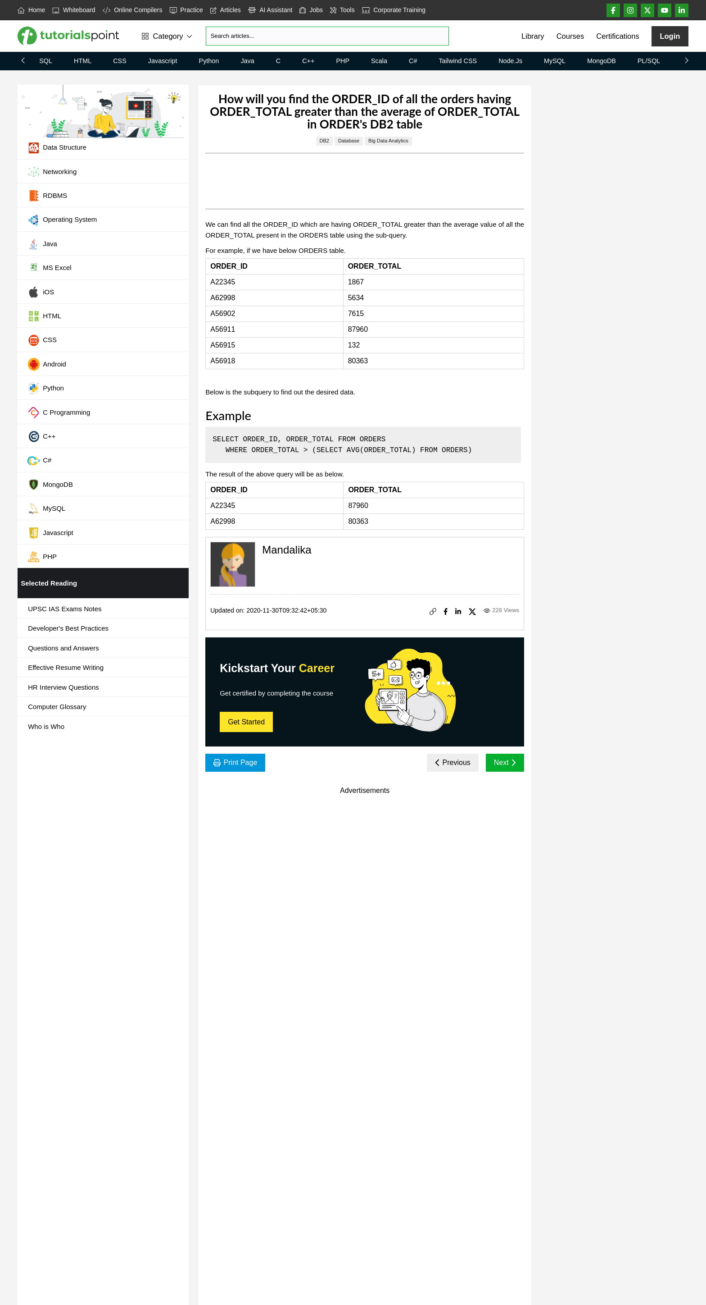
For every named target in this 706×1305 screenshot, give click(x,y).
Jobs (311, 10)
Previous (453, 762)
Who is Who (46, 726)
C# (413, 60)
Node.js (510, 60)
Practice (186, 10)
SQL (45, 60)
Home (31, 10)
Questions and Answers (63, 648)
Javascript (162, 60)
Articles (225, 10)
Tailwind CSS (458, 60)
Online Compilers (133, 10)
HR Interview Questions (63, 687)
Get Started (246, 722)
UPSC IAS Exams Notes (64, 609)
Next (505, 762)
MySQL (555, 60)
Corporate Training (393, 10)
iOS (40, 292)
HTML (82, 60)
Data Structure (56, 148)
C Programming (58, 412)
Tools (342, 10)
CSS (120, 60)
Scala (379, 60)
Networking (52, 172)
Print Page (235, 762)
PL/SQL (649, 60)
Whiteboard (73, 10)
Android (46, 364)
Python (209, 60)
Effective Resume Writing (66, 667)
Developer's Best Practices (68, 628)
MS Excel (49, 268)
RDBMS (47, 195)
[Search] (327, 36)
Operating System (62, 220)
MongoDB (601, 60)
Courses (570, 36)
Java (247, 60)
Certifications (617, 36)
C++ (308, 60)
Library (532, 36)
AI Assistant (270, 10)
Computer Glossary (57, 706)
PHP (342, 60)
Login (670, 36)
